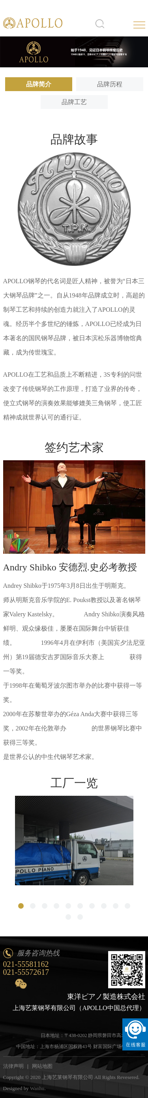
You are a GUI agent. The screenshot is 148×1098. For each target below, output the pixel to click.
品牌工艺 (74, 102)
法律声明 (13, 1066)
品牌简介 (38, 84)
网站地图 (42, 1066)
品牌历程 (109, 84)
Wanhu (37, 1088)
